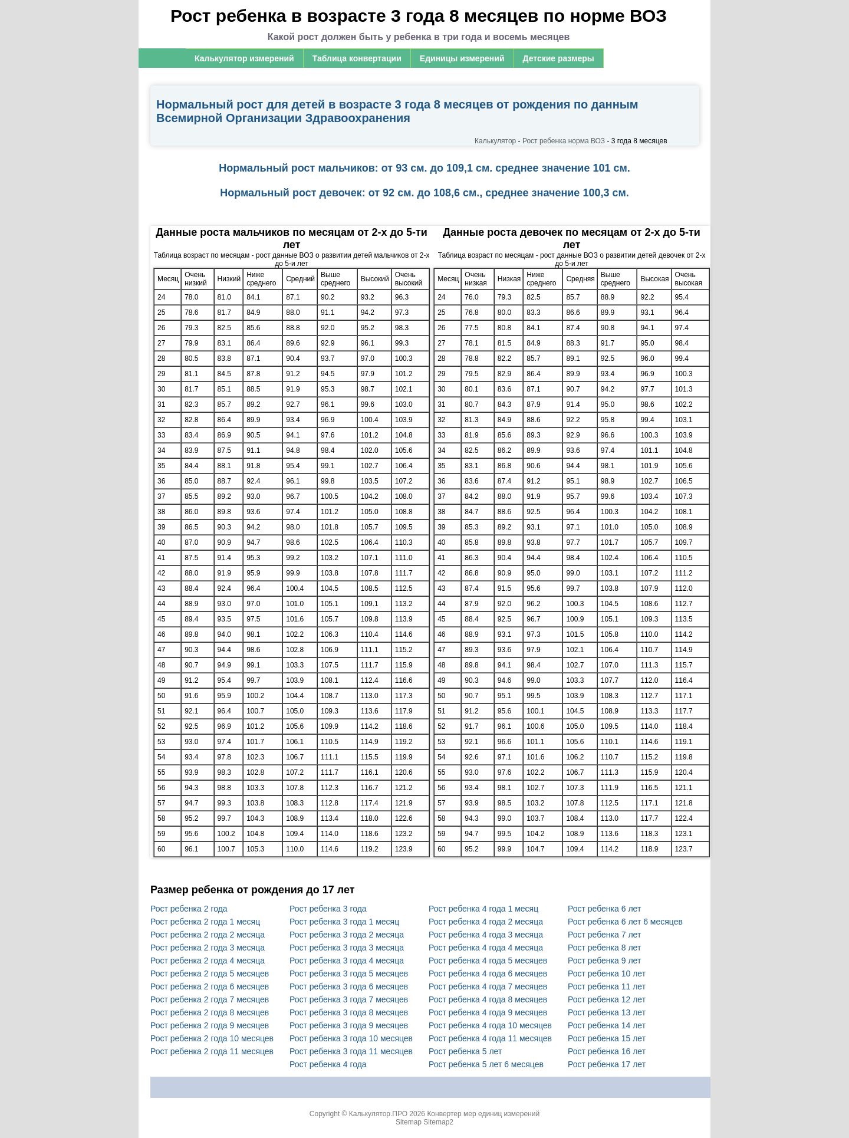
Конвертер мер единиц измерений (483, 1114)
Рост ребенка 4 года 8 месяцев (488, 999)
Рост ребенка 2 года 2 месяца (207, 934)
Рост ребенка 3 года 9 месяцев (348, 1025)
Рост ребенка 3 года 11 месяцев (351, 1051)
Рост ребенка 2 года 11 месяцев (212, 1051)
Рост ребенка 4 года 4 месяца (486, 947)
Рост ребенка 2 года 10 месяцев (212, 1038)
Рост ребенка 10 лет (607, 973)
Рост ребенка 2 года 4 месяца (207, 960)
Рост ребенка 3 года (328, 908)
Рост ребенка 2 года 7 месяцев (209, 999)
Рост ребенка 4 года (328, 1064)
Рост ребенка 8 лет (604, 947)
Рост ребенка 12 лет (607, 999)
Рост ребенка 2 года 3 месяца (207, 947)
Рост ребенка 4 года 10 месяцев (490, 1025)
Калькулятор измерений (244, 58)
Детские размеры (558, 58)
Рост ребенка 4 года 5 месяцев (488, 960)
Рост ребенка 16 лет (607, 1051)
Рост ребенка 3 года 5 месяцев (348, 973)
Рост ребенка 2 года (189, 908)
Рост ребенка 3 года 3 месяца (346, 947)
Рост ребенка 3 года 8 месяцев (348, 1012)
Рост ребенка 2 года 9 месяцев (209, 1025)
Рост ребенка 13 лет (607, 1012)
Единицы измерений (462, 58)
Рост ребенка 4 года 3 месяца (486, 934)
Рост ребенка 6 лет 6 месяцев (625, 921)
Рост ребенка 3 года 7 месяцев (348, 999)
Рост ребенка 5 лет (465, 1051)
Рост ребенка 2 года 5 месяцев (209, 973)
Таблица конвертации (357, 58)
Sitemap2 (438, 1122)
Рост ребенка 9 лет (604, 960)
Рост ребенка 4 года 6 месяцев (488, 973)
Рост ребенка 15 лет (607, 1038)
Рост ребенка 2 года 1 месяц (205, 921)
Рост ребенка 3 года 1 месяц (344, 921)
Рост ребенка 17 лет (607, 1064)
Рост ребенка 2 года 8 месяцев (209, 1012)
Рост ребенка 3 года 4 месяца (346, 960)
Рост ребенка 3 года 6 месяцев (348, 986)
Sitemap (409, 1122)
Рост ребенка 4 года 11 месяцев (490, 1038)
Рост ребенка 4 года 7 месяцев (488, 986)
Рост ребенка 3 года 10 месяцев (351, 1038)
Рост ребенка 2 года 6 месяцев (209, 986)
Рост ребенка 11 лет (607, 986)
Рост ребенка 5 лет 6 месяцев (486, 1064)
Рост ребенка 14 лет (607, 1025)
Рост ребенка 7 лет (604, 934)
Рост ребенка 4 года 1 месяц (483, 908)
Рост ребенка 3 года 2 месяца (346, 934)
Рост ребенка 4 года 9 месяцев (488, 1012)
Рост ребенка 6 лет (604, 908)
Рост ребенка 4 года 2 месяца (486, 921)
